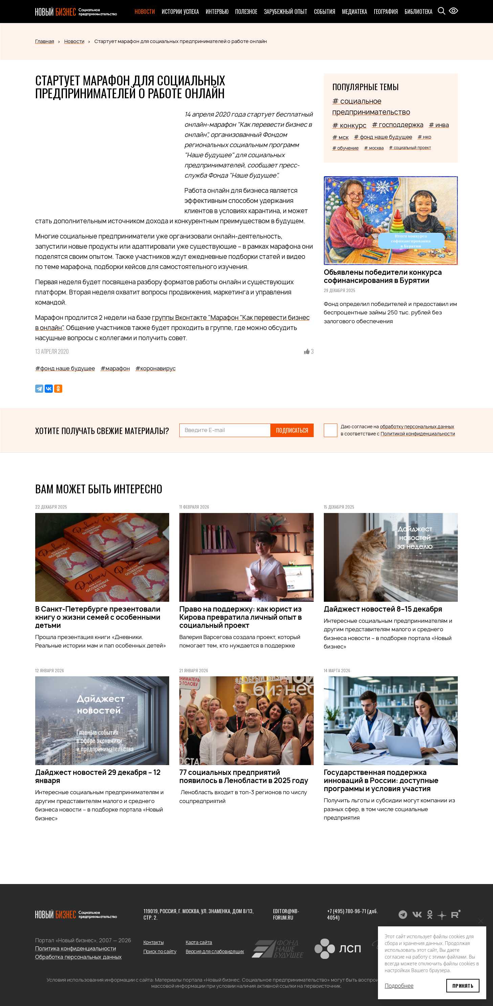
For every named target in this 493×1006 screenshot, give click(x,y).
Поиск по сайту (159, 951)
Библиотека (418, 11)
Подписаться (292, 430)
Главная (44, 41)
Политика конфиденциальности (75, 948)
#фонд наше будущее (65, 368)
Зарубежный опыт (285, 11)
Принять (462, 985)
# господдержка (397, 125)
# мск (340, 137)
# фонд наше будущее (383, 137)
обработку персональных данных (417, 427)
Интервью (217, 11)
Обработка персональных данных (78, 957)
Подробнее (399, 985)
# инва (439, 125)
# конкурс (349, 125)
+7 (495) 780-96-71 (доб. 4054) (352, 914)
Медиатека (354, 11)
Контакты (153, 942)
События (324, 11)
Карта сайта (199, 942)
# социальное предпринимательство (371, 107)
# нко (424, 137)
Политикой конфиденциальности (418, 434)
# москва (374, 148)
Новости (145, 11)
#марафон (115, 368)
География (386, 11)
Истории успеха (180, 11)
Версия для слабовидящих (215, 951)
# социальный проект (410, 147)
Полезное (246, 11)
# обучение (345, 148)
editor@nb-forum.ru (286, 914)
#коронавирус (155, 368)
